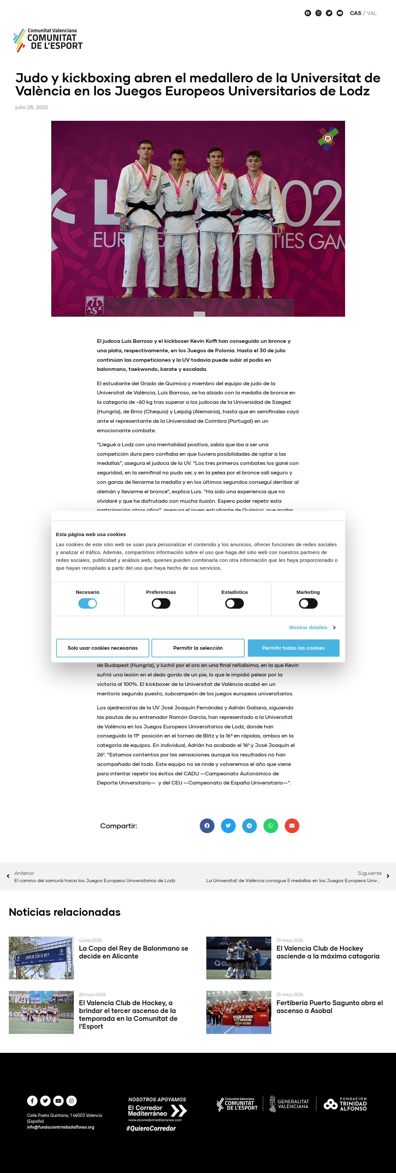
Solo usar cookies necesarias (103, 648)
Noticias (195, 27)
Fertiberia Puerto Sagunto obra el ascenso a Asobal (330, 1006)
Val (372, 13)
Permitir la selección (198, 648)
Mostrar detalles (308, 627)
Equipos (312, 27)
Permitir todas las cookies (293, 648)
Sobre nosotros (148, 27)
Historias (363, 42)
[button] (207, 825)
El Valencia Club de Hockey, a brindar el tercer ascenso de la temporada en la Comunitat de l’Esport (128, 1014)
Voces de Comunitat (307, 42)
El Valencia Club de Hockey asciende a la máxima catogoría (328, 952)
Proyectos (236, 27)
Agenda (276, 27)
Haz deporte (356, 27)
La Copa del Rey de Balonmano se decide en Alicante (133, 952)
